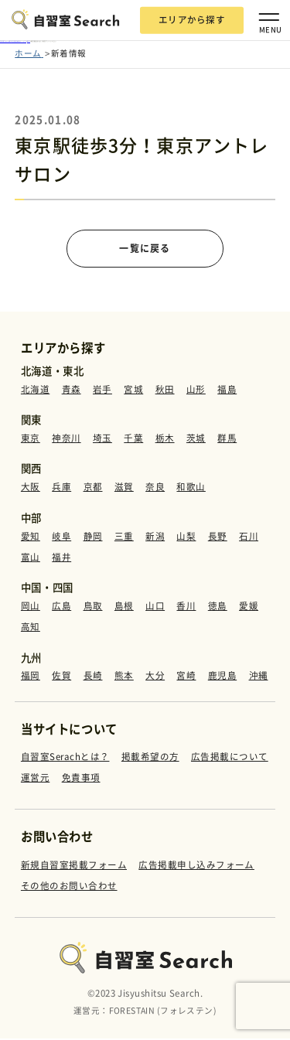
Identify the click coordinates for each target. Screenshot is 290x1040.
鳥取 (93, 607)
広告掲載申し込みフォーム (196, 866)
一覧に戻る (145, 249)
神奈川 (66, 440)
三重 (124, 538)
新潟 (155, 538)
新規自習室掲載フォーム (74, 866)
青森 (71, 390)
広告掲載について (229, 758)
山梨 (186, 538)
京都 (93, 488)
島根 (124, 607)
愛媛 (248, 607)
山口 (155, 607)
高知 (30, 628)
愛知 (30, 538)
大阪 (30, 488)
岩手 (102, 390)
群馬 (227, 440)
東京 (30, 440)
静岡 (93, 538)
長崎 (93, 677)
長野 (217, 538)
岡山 (30, 607)
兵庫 (61, 488)
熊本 (124, 677)
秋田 (165, 390)
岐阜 (61, 538)
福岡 (30, 677)
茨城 (196, 440)
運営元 (35, 779)
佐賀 (61, 677)
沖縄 (258, 677)
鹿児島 (222, 677)
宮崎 (186, 677)
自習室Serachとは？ (65, 758)
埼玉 (102, 440)
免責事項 (81, 779)
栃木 (165, 440)
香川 (186, 607)
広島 (61, 607)
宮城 (133, 390)
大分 (155, 677)
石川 (248, 538)
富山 (30, 559)
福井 (61, 559)
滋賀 (124, 488)
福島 (227, 390)
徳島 (217, 607)
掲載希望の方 (150, 758)
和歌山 (190, 488)
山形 (196, 390)
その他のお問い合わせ (69, 886)
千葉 (133, 440)
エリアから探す (192, 19)
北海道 (35, 390)
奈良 (155, 488)
